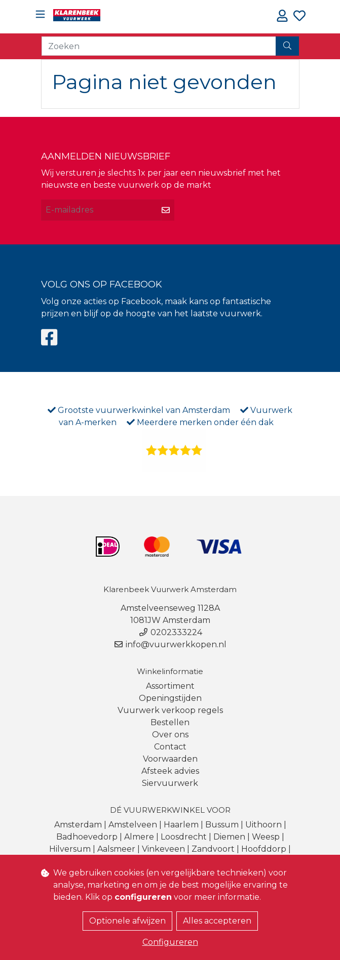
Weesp (266, 837)
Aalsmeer (116, 849)
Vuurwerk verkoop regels (170, 710)
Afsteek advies (170, 771)
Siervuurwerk (170, 783)
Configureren (170, 942)
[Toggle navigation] (40, 14)
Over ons (170, 734)
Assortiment (170, 686)
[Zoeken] (159, 46)
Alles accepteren (217, 921)
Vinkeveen (163, 849)
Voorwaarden (170, 759)
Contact (170, 747)
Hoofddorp (263, 849)
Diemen (229, 837)
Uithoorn (263, 824)
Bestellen (170, 722)
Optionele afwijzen (127, 921)
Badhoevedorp (87, 837)
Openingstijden (170, 698)
